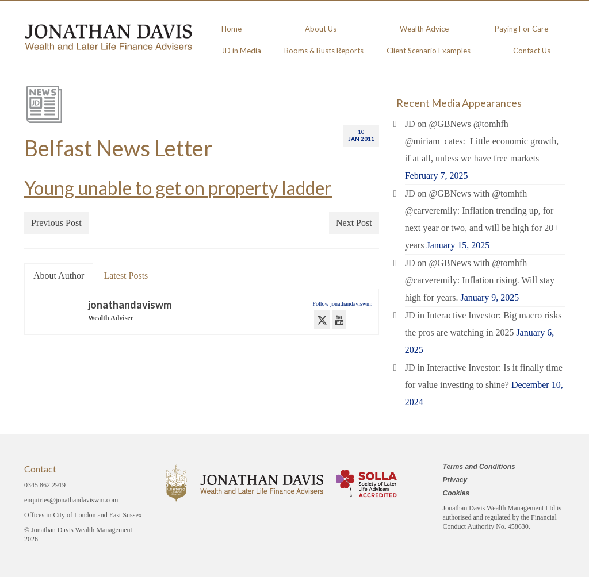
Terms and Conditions (479, 467)
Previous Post (56, 223)
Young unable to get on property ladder (178, 187)
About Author (58, 275)
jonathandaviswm (129, 304)
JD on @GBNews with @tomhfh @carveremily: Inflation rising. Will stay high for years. (479, 280)
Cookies (456, 493)
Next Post (354, 223)
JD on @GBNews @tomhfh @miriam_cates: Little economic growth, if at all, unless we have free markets (482, 141)
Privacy (455, 480)
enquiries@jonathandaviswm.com (71, 500)
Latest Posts (126, 275)
